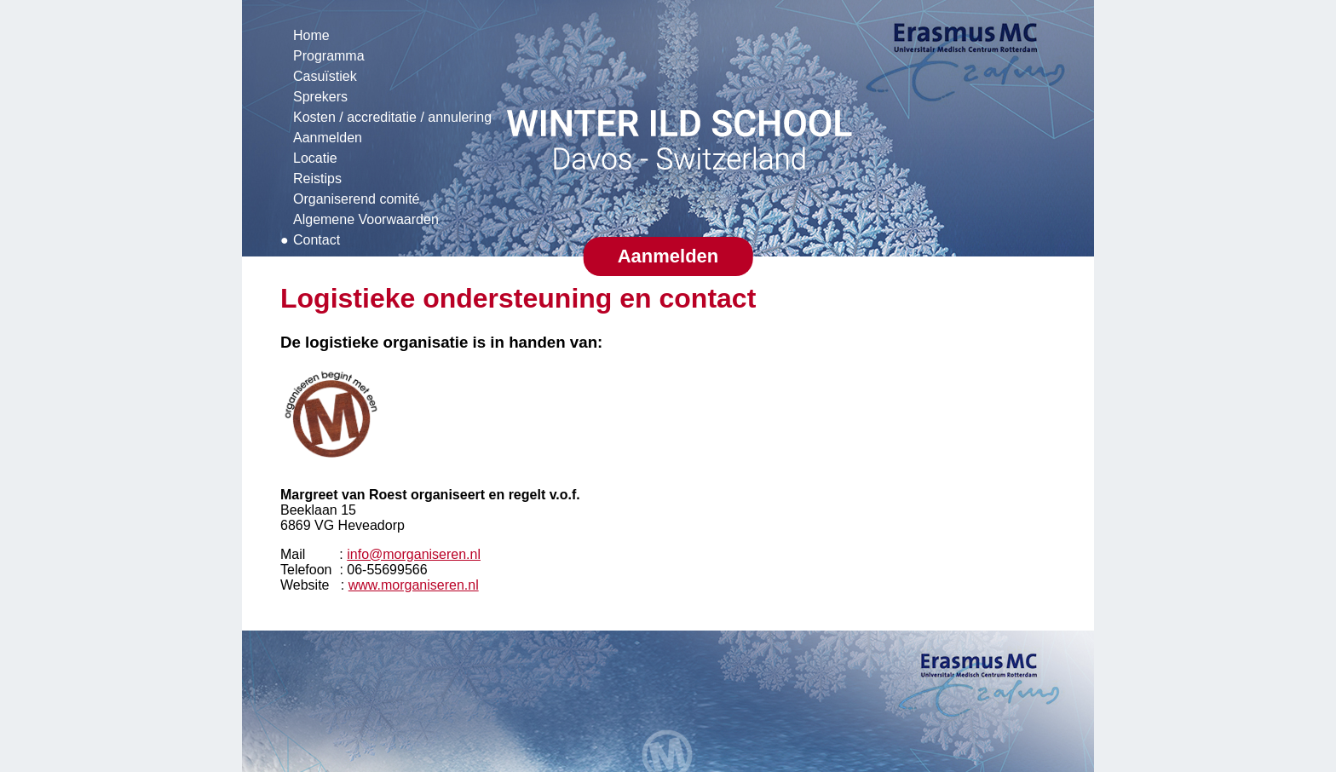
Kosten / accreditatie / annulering (392, 117)
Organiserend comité (356, 199)
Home (311, 35)
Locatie (315, 158)
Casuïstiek (325, 76)
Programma (329, 56)
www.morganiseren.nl (413, 585)
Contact (316, 240)
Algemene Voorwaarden (366, 219)
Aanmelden (327, 137)
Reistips (317, 178)
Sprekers (320, 96)
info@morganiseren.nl (414, 554)
